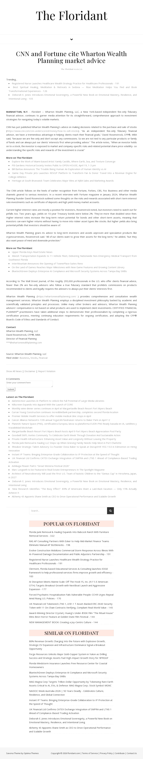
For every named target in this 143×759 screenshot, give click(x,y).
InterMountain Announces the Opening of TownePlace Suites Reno (47, 263)
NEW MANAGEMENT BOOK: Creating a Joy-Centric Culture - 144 (63, 622)
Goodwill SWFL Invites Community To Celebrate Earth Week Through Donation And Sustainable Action (66, 435)
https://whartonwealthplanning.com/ (57, 296)
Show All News (14, 371)
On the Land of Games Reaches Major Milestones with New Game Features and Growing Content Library (68, 267)
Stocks (34, 357)
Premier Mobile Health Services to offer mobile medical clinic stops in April (51, 416)
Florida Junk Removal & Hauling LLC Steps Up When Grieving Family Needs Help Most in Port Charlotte (66, 442)
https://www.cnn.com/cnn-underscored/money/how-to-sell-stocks (42, 130)
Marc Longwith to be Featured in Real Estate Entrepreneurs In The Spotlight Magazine (58, 469)
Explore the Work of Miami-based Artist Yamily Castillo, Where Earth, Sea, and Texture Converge (63, 161)
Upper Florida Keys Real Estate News (32, 252)
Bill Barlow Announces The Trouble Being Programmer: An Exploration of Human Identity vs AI (59, 169)
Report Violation (46, 371)
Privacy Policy (106, 753)
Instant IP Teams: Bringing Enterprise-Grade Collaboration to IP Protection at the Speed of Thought (65, 454)
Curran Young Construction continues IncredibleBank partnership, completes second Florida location (65, 412)
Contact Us (132, 753)
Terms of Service (90, 753)
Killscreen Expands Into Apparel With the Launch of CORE (42, 404)
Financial (43, 357)
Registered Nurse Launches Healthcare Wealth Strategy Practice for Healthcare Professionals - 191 (65, 83)
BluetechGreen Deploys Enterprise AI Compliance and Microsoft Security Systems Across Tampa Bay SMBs (69, 271)
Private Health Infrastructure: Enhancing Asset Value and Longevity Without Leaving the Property (64, 439)
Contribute (120, 753)
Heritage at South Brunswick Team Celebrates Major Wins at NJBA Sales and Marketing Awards (63, 180)
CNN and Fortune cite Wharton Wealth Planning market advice (71, 57)
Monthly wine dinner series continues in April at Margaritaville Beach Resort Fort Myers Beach (62, 408)
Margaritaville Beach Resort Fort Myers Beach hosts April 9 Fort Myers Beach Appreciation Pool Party (66, 431)
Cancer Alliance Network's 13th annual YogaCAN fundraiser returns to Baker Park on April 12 (61, 419)
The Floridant (71, 15)
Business (24, 357)
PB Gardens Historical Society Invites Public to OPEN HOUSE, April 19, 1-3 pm (54, 165)
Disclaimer (29, 371)
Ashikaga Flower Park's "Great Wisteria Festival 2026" (41, 465)
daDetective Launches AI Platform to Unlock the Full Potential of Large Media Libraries (58, 400)
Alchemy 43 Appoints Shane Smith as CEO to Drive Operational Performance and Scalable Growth (64, 496)
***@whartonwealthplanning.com (24, 342)
